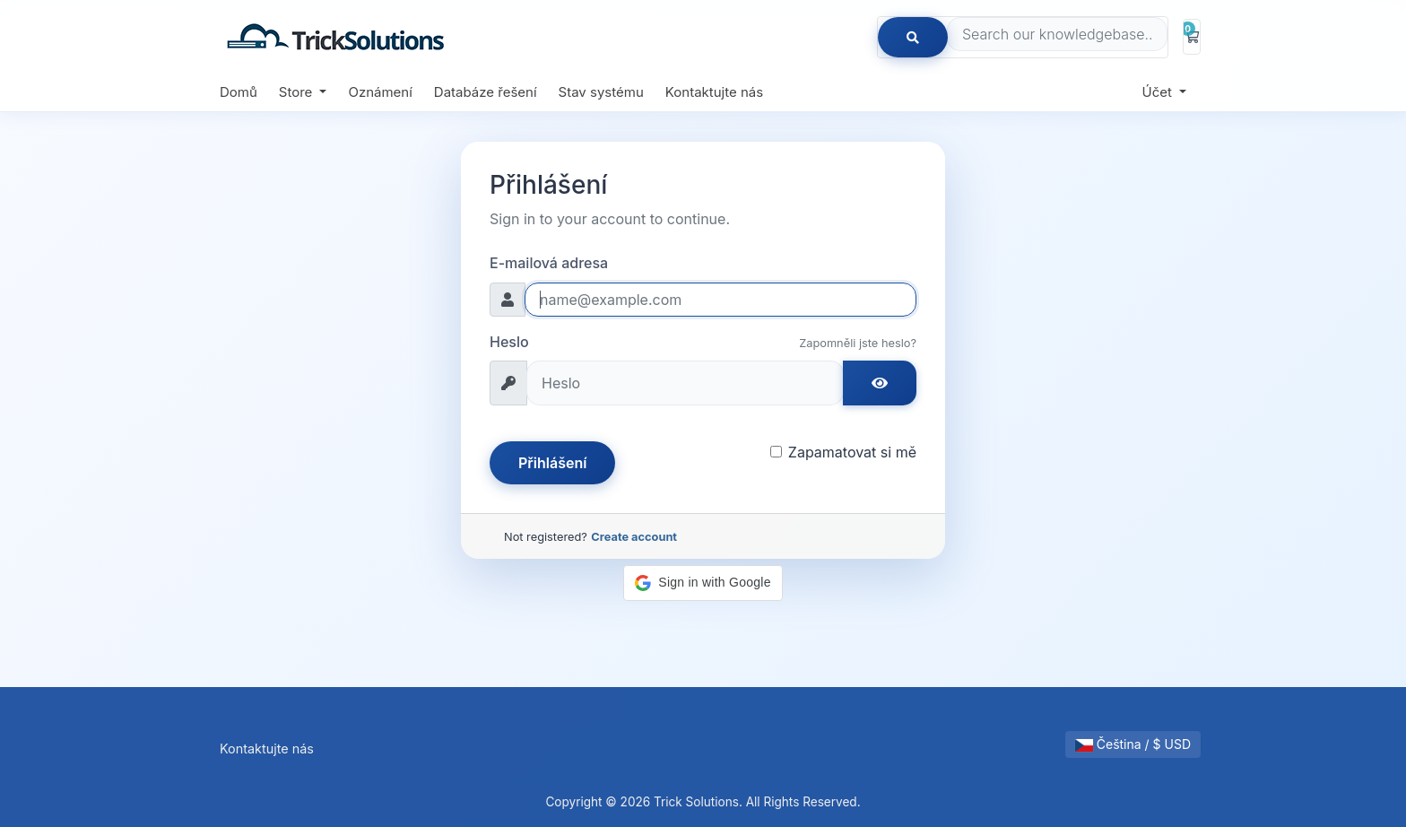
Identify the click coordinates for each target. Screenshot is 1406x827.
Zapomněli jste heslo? (857, 343)
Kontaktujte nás (714, 91)
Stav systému (601, 91)
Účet (1159, 91)
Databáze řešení (485, 91)
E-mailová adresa (549, 263)
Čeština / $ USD (1133, 744)
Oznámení (380, 91)
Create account (634, 537)
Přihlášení (552, 463)
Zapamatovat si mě (852, 452)
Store (298, 91)
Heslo (509, 342)
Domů (238, 91)
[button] (702, 583)
